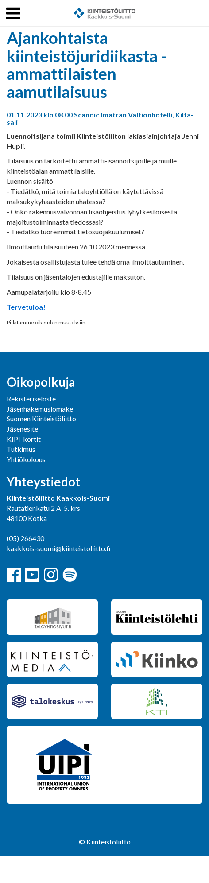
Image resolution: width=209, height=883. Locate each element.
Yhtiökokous (26, 459)
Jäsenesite (22, 428)
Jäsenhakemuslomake (40, 409)
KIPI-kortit (24, 439)
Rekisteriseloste (31, 398)
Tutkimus (21, 449)
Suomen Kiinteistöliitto (41, 418)
